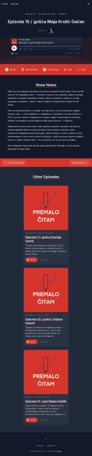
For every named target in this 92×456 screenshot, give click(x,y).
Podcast (4, 4)
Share (78, 53)
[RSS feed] (88, 3)
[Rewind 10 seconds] (20, 49)
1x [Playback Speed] (25, 49)
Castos (59, 451)
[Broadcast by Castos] (14, 53)
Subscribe (15, 4)
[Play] (14, 48)
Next (80, 162)
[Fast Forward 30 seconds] (30, 49)
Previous (13, 162)
